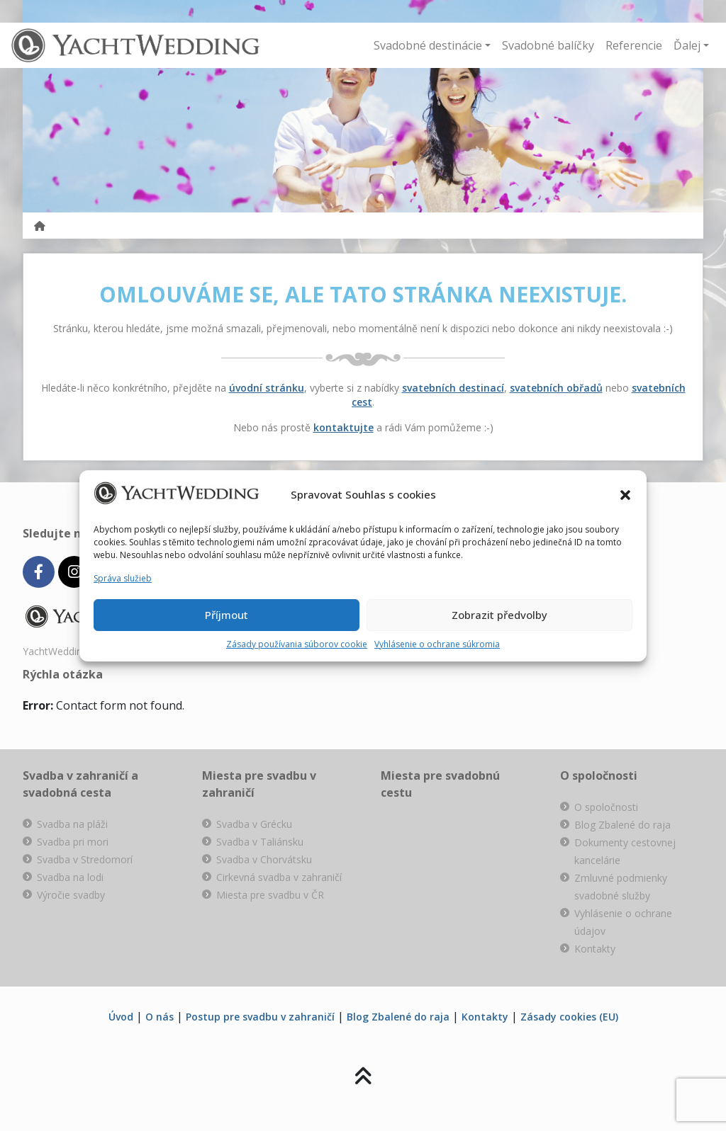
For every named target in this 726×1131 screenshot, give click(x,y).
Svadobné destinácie (428, 45)
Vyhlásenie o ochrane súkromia (437, 644)
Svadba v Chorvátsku (264, 859)
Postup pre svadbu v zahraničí (260, 1016)
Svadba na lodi (70, 877)
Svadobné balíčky (548, 45)
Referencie (633, 45)
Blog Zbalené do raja (622, 824)
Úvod (120, 1016)
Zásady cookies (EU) (569, 1016)
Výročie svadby (71, 895)
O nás (159, 1016)
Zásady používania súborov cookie (296, 644)
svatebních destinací (453, 387)
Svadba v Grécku (254, 824)
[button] (625, 495)
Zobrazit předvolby (499, 615)
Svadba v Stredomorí (85, 859)
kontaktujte (343, 427)
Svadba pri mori (72, 841)
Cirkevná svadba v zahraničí (279, 877)
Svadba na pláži (72, 824)
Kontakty (594, 948)
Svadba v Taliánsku (259, 841)
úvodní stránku (266, 387)
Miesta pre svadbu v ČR (270, 895)
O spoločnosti (606, 807)
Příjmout (226, 615)
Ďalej (687, 45)
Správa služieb (123, 578)
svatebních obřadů (556, 387)
